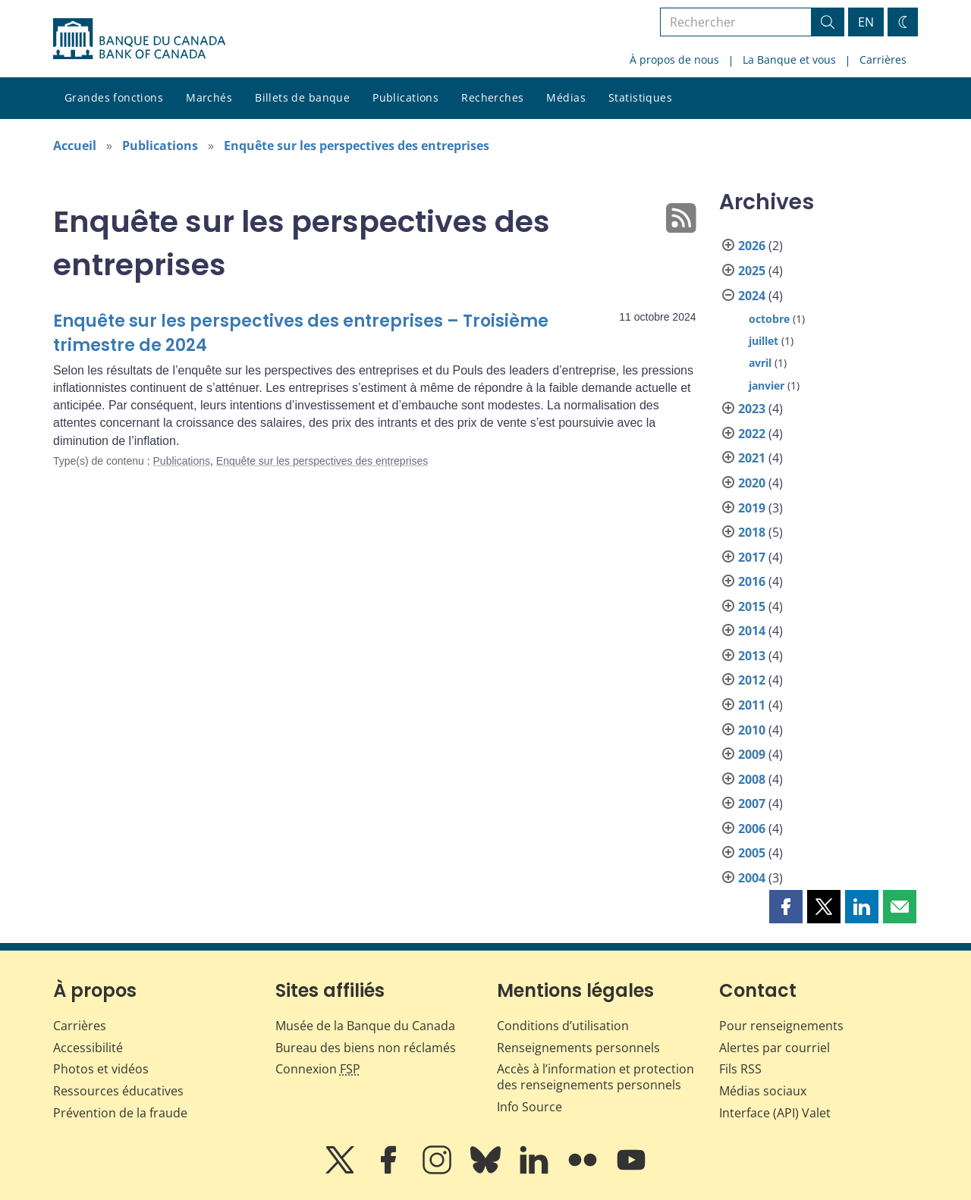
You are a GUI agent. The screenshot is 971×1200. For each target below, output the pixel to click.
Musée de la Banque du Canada (365, 1025)
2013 (751, 655)
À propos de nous (674, 59)
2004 (751, 877)
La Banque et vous (789, 59)
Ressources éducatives (118, 1091)
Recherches (492, 97)
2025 (751, 270)
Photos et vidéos (101, 1069)
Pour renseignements (781, 1025)
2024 (751, 295)
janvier (766, 385)
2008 (751, 779)
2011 (751, 705)
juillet (763, 341)
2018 (751, 532)
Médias (566, 97)
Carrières (883, 59)
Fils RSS (740, 1069)
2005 (751, 852)
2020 (751, 483)
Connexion (317, 1069)
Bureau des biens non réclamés (365, 1047)
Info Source (529, 1106)
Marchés (209, 97)
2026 (751, 245)
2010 (751, 730)
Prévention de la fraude (120, 1112)
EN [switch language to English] (866, 22)
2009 (751, 754)
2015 (751, 606)
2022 (751, 433)
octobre (769, 319)
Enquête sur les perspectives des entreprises (356, 145)
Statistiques (640, 97)
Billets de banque (302, 97)
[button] (786, 906)
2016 (751, 581)
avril (760, 363)
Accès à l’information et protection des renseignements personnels (595, 1077)
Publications (405, 97)
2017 (751, 557)
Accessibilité (88, 1047)
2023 (751, 408)
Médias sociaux (762, 1091)
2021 (751, 458)
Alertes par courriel (774, 1047)
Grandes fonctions (113, 97)
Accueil (74, 145)
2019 (751, 508)
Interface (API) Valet (775, 1112)
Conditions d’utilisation (563, 1025)
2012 (751, 680)
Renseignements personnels (578, 1047)
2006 (751, 828)
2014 (751, 630)
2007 (751, 803)
